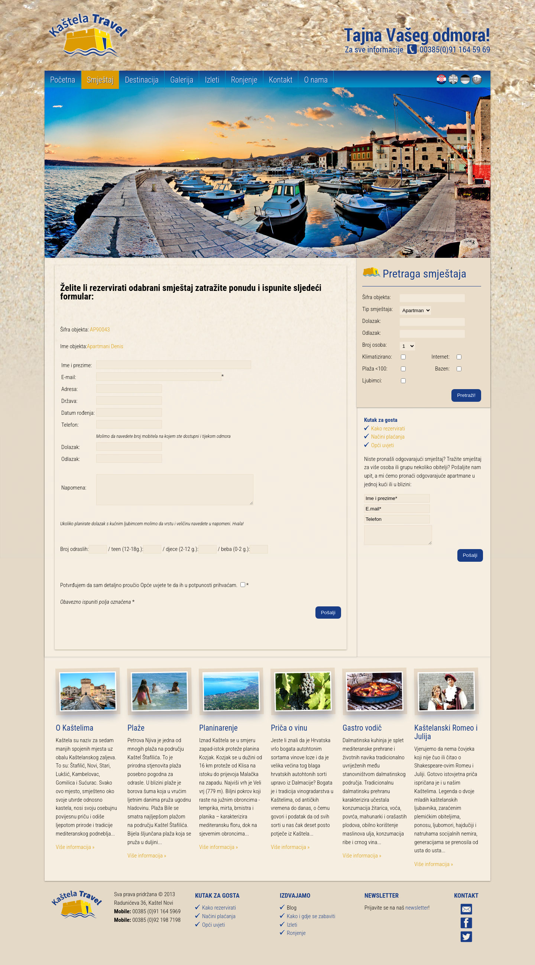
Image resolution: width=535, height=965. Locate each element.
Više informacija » (75, 852)
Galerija (181, 79)
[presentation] (116, 635)
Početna (62, 79)
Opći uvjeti (382, 445)
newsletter (416, 913)
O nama (316, 79)
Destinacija (142, 79)
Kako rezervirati (388, 428)
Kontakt (281, 79)
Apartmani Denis (105, 346)
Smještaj (100, 79)
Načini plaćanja (388, 436)
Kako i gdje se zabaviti (311, 921)
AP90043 (100, 329)
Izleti (212, 79)
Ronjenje (244, 79)
